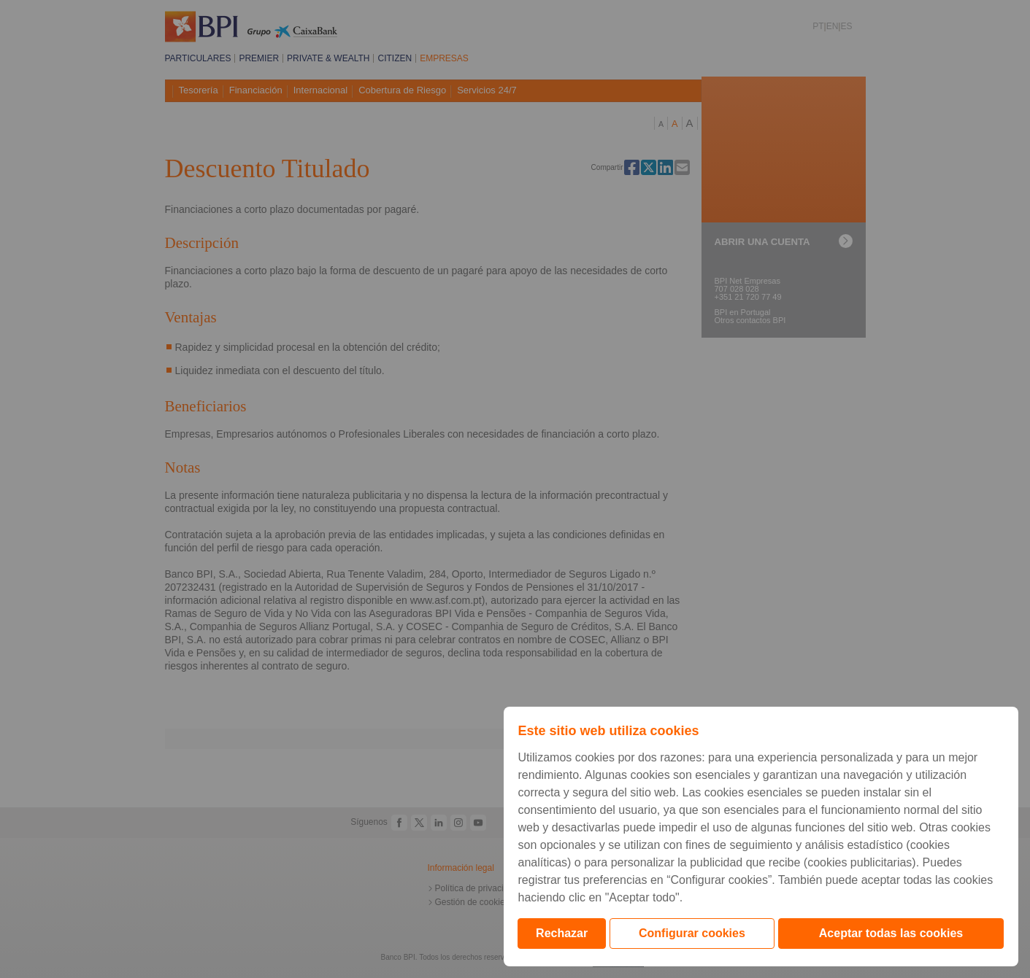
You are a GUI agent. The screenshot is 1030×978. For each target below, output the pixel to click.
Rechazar (562, 933)
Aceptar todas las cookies (891, 933)
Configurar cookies (692, 933)
